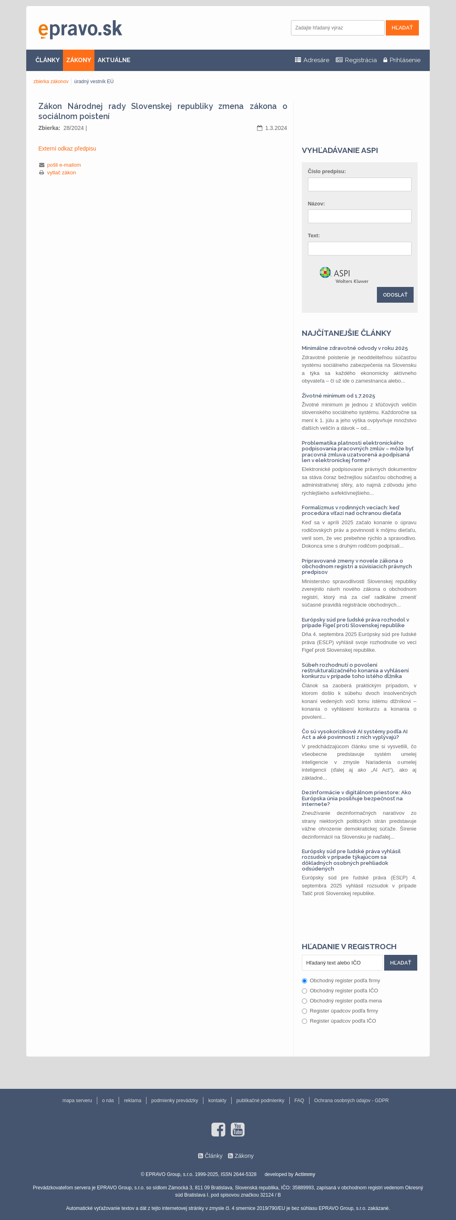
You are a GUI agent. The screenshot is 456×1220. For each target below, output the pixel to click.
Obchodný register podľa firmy (341, 980)
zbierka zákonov (51, 81)
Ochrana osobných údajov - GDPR (351, 1100)
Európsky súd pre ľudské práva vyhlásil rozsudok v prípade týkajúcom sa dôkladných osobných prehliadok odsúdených (351, 860)
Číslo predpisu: (327, 171)
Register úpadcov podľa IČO (339, 1021)
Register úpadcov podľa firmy (340, 1011)
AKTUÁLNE (114, 60)
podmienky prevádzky (174, 1100)
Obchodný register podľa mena (342, 1001)
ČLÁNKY (48, 60)
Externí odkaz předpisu (67, 148)
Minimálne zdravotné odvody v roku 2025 (355, 348)
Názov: (316, 204)
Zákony (243, 1156)
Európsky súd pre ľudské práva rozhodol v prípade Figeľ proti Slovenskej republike (355, 622)
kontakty (217, 1100)
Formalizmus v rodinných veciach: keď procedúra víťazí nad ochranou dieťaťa (351, 510)
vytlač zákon (61, 173)
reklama (132, 1100)
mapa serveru (77, 1100)
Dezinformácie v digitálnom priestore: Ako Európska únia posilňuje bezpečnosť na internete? (356, 798)
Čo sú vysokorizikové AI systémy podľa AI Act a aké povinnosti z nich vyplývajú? (355, 734)
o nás (108, 1100)
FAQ (299, 1100)
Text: (314, 235)
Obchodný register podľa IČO (340, 991)
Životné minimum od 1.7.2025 (338, 396)
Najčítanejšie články (346, 333)
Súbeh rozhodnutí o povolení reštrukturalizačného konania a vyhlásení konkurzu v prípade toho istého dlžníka (355, 671)
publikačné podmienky (260, 1100)
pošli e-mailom (64, 165)
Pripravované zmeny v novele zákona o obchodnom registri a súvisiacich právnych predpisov (357, 566)
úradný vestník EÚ (94, 81)
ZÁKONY (78, 60)
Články (213, 1156)
